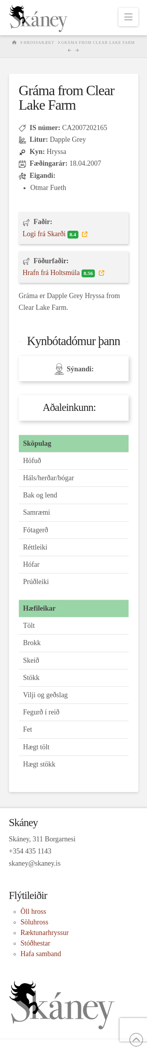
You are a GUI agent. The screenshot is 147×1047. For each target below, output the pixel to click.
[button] (128, 17)
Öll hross (33, 911)
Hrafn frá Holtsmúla (60, 273)
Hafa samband (40, 954)
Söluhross (34, 922)
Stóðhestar (35, 943)
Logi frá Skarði (51, 234)
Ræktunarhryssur (44, 933)
